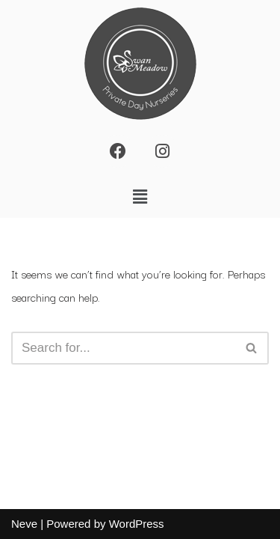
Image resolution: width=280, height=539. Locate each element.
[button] (139, 196)
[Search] (123, 348)
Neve (24, 523)
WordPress (136, 523)
